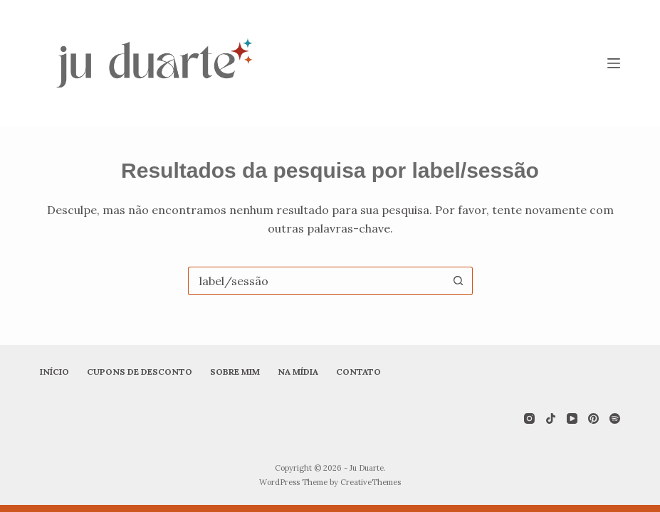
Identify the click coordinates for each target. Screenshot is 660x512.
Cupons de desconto (139, 371)
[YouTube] (572, 418)
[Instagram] (529, 418)
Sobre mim (235, 371)
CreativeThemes (370, 482)
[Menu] (613, 63)
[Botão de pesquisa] (458, 281)
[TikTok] (550, 418)
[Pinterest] (593, 418)
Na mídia (298, 371)
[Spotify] (614, 418)
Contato (358, 371)
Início (54, 371)
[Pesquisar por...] (316, 281)
